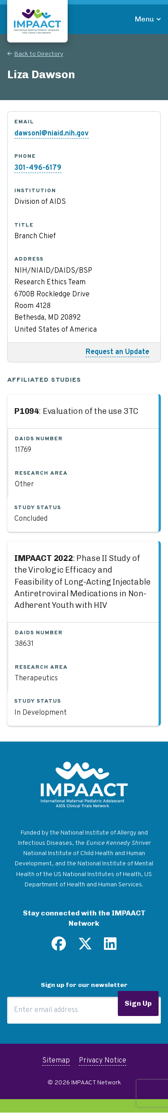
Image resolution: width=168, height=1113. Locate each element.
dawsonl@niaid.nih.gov (51, 133)
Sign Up (138, 1003)
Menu (144, 19)
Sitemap (56, 1060)
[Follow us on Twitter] (85, 947)
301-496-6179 (37, 168)
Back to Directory (38, 54)
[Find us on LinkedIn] (110, 947)
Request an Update (117, 352)
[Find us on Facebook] (59, 947)
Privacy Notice (102, 1060)
